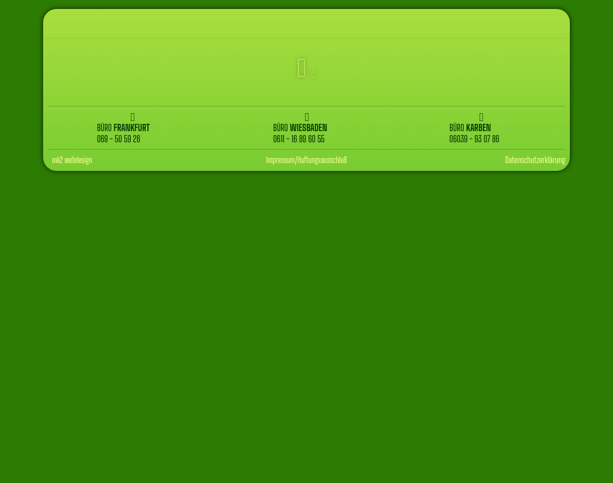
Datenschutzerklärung (535, 160)
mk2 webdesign (72, 160)
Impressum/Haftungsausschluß (306, 160)
